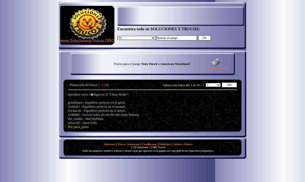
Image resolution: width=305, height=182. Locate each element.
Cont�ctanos (149, 144)
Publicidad (164, 144)
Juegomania (133, 144)
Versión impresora (216, 66)
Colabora (177, 144)
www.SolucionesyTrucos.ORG (87, 41)
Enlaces (188, 144)
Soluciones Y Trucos (115, 144)
